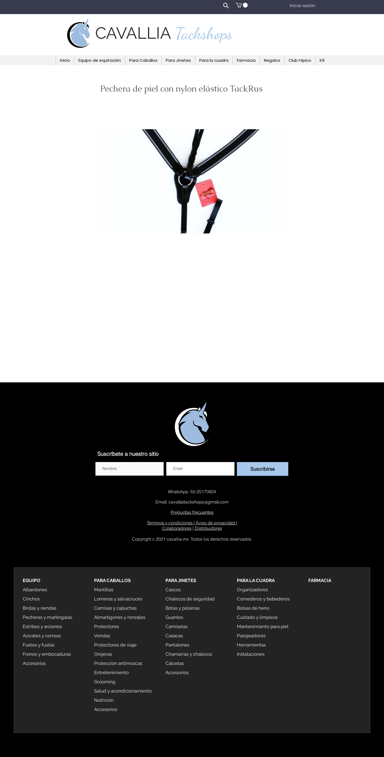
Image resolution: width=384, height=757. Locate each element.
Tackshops (204, 33)
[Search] (225, 5)
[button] (242, 5)
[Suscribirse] (262, 469)
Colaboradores (176, 528)
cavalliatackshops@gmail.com (198, 502)
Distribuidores (208, 528)
